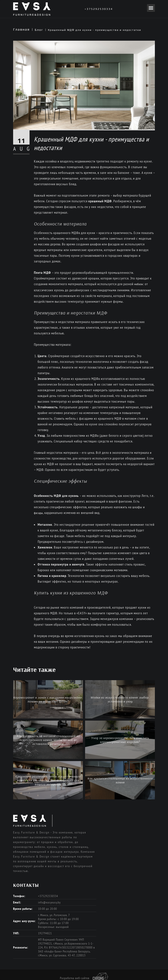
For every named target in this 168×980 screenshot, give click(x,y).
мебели (138, 284)
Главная (21, 29)
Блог (39, 29)
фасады (38, 513)
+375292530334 (99, 8)
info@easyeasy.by (49, 902)
